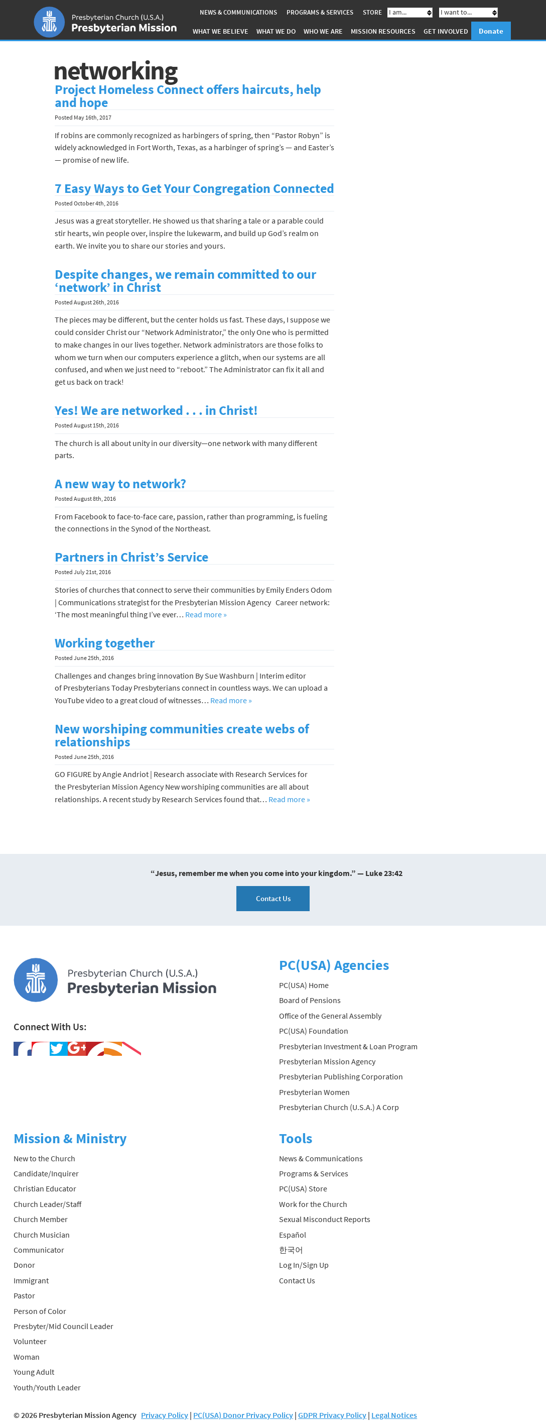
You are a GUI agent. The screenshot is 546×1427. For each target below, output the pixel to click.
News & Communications (238, 12)
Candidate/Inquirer (46, 1173)
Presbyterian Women (314, 1092)
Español (292, 1235)
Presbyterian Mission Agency (327, 1061)
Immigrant (31, 1280)
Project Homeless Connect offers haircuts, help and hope (188, 96)
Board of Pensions (310, 1000)
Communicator (39, 1250)
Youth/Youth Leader (47, 1387)
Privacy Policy (164, 1415)
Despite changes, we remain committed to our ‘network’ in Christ (185, 280)
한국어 (291, 1250)
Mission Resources (383, 31)
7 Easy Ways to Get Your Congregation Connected (194, 188)
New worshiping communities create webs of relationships (182, 735)
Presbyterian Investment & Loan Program (348, 1046)
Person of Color (40, 1311)
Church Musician (42, 1235)
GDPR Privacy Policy (332, 1415)
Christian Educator (45, 1188)
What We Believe (220, 31)
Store (372, 12)
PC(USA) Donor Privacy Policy (243, 1415)
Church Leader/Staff (47, 1204)
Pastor (24, 1295)
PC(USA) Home (304, 985)
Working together (105, 643)
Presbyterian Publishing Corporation (341, 1076)
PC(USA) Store (303, 1188)
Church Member (41, 1219)
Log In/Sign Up (304, 1265)
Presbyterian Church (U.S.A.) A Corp (339, 1107)
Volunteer (30, 1341)
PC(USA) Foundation (313, 1031)
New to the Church (44, 1158)
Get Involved (446, 31)
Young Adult (34, 1372)
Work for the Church (313, 1204)
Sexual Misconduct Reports (324, 1219)
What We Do (276, 31)
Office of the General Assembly (330, 1016)
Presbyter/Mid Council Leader (63, 1326)
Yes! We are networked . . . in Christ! (156, 410)
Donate (491, 31)
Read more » (206, 614)
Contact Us (273, 898)
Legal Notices (394, 1415)
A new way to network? (120, 484)
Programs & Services (320, 12)
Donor (24, 1265)
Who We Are (323, 31)
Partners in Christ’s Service (131, 557)
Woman (27, 1357)
